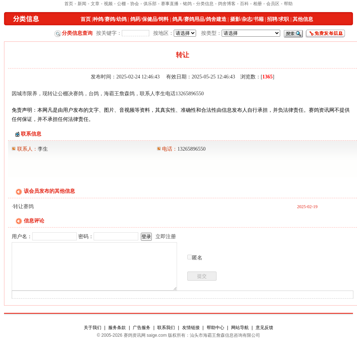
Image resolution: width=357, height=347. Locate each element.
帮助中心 (215, 327)
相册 (257, 3)
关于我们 (92, 327)
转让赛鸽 (23, 206)
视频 (108, 3)
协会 (134, 3)
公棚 (121, 3)
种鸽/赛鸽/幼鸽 (110, 19)
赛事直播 (169, 3)
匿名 (197, 258)
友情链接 (191, 327)
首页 (68, 3)
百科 (244, 3)
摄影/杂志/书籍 (247, 19)
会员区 (272, 3)
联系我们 (166, 327)
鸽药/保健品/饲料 (149, 19)
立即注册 (165, 236)
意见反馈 (264, 327)
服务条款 (117, 327)
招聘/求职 (278, 19)
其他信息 (303, 19)
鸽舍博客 (227, 3)
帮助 (288, 3)
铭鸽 (187, 3)
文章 (95, 3)
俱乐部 (150, 3)
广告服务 (141, 327)
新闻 (82, 3)
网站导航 (240, 327)
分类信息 (205, 3)
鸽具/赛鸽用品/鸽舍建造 (199, 19)
